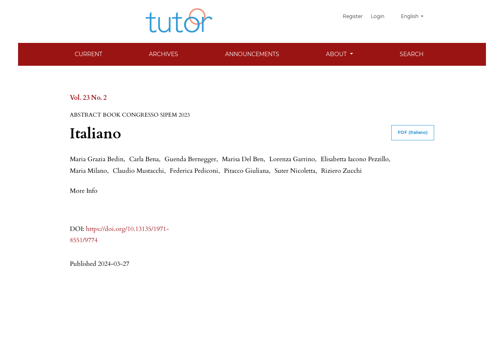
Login (379, 16)
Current (88, 54)
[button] (84, 190)
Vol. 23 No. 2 (88, 97)
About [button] (337, 54)
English (415, 16)
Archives (163, 54)
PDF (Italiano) (413, 132)
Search (411, 54)
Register (355, 16)
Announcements (252, 54)
